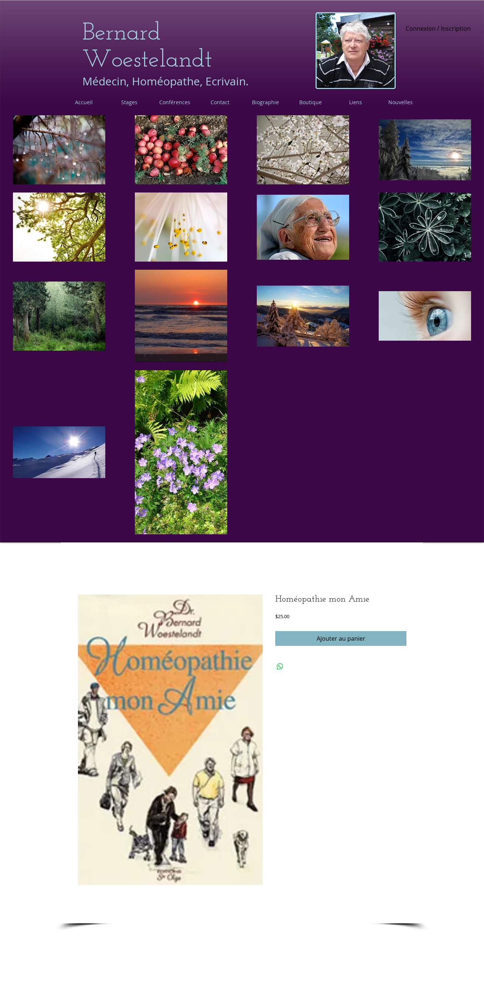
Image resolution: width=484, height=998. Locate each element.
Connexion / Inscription (438, 29)
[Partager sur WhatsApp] (280, 666)
